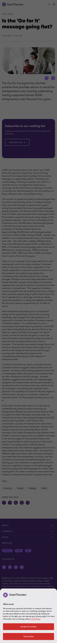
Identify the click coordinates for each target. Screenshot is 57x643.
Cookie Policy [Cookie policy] (35, 619)
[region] (28, 615)
